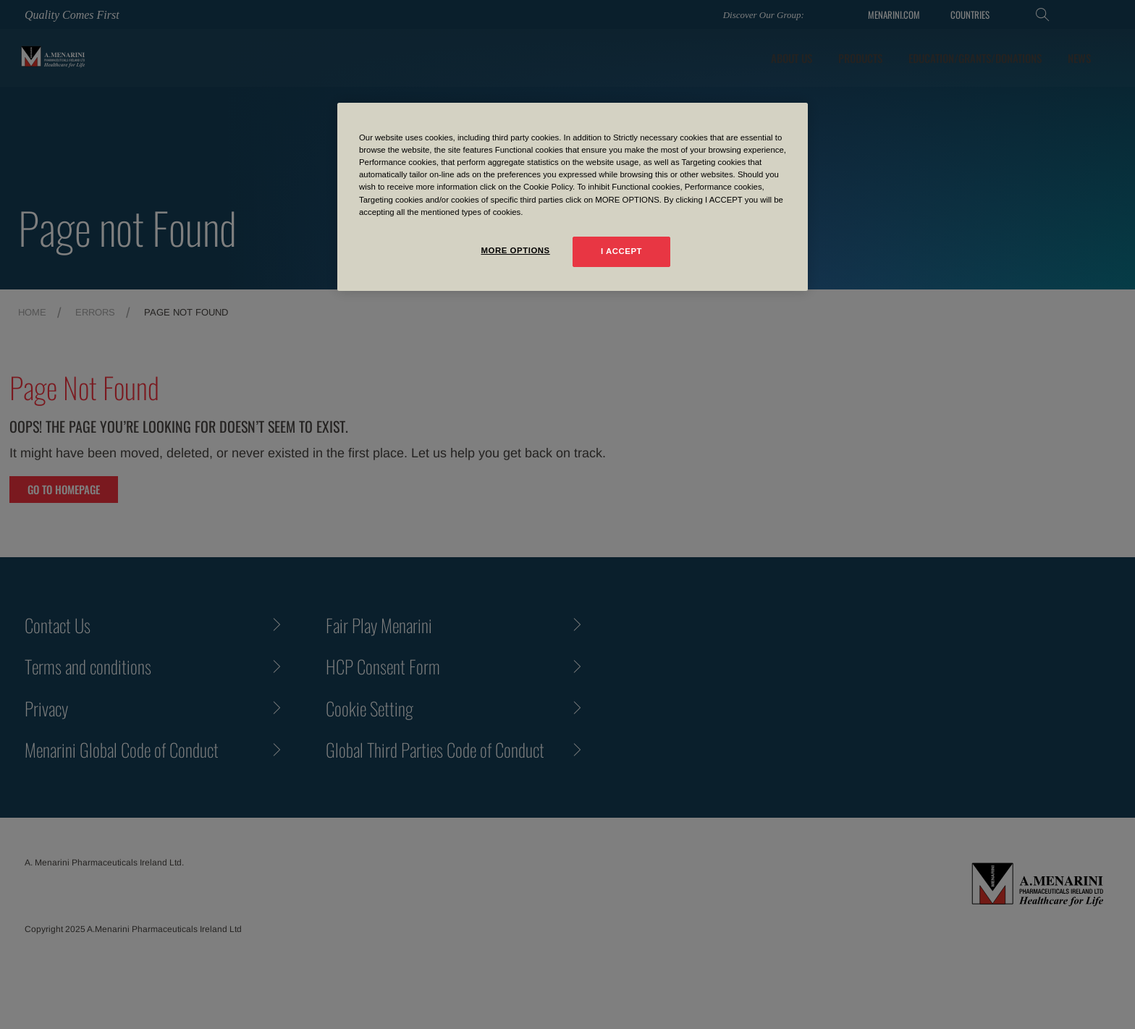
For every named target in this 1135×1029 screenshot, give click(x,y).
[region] (572, 196)
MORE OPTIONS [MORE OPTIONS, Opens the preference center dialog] (515, 250)
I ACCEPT (621, 251)
